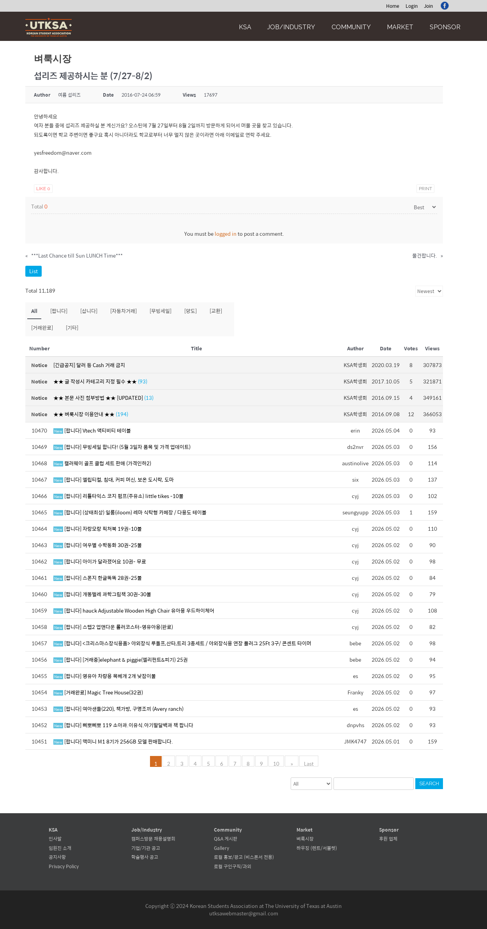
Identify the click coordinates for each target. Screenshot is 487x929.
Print (425, 188)
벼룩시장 (305, 838)
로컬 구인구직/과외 (232, 866)
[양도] (190, 311)
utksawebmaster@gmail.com (243, 913)
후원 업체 (388, 838)
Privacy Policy (64, 866)
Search (429, 783)
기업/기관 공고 (145, 847)
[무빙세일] (160, 311)
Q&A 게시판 (225, 838)
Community (351, 27)
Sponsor (445, 27)
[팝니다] (58, 311)
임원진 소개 (60, 847)
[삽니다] (88, 311)
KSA (245, 27)
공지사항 (57, 856)
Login (412, 5)
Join (428, 5)
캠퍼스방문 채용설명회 (153, 838)
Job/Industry (291, 27)
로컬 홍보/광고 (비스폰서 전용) (244, 856)
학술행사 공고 (144, 856)
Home (392, 5)
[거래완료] (42, 327)
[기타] (72, 327)
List (33, 271)
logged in (225, 234)
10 (277, 763)
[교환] (216, 311)
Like (43, 188)
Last (308, 763)
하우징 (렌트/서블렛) (316, 847)
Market (400, 27)
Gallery (221, 847)
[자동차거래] (123, 311)
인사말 (55, 838)
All (34, 311)
